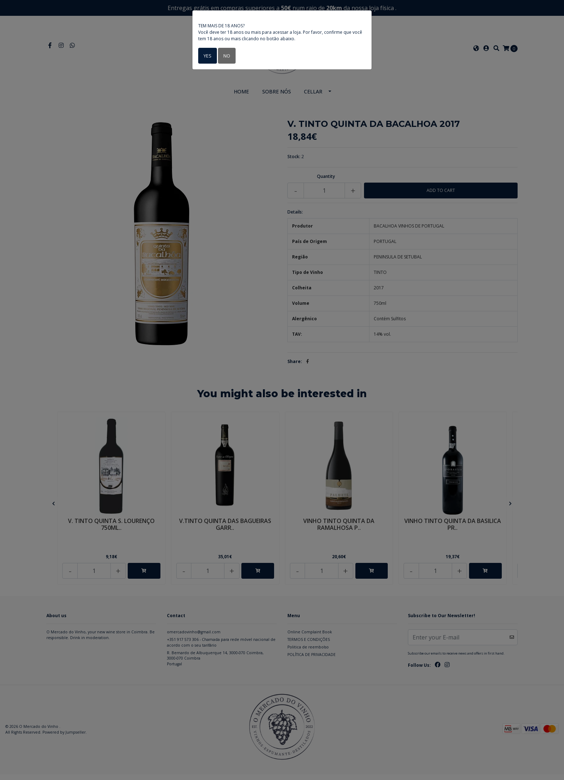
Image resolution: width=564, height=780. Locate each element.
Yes (207, 55)
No (225, 55)
